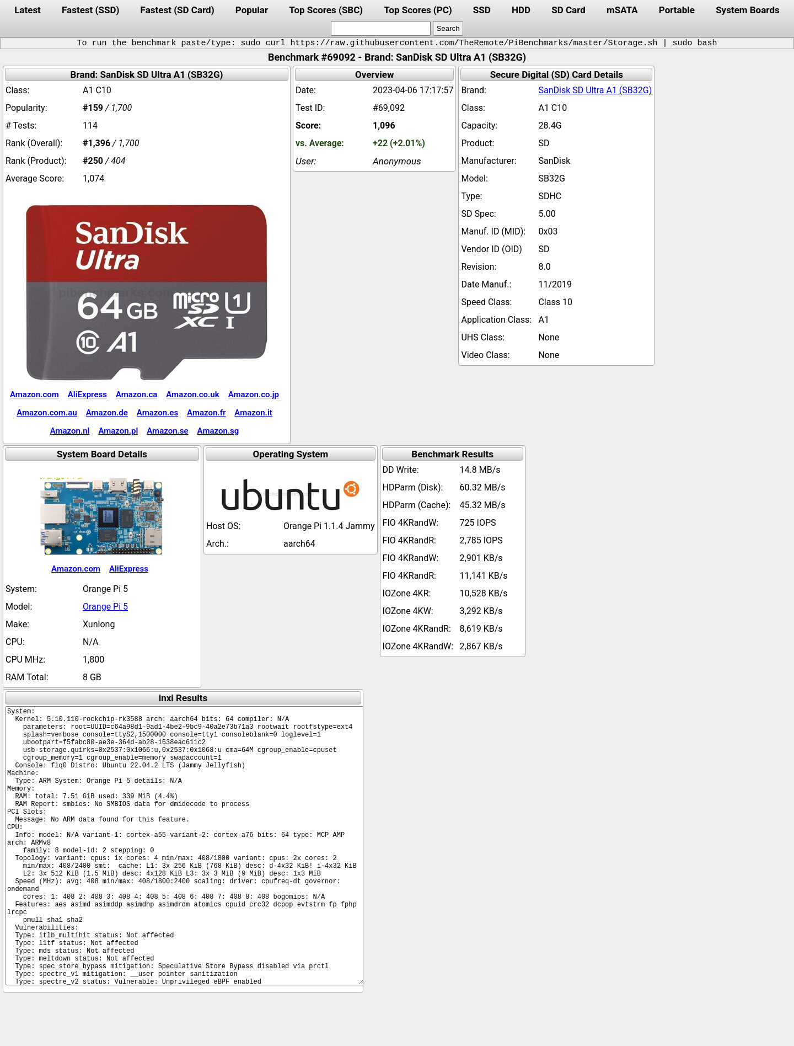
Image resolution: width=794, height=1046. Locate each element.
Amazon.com (34, 394)
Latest (27, 9)
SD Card (568, 9)
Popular (251, 9)
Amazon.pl (118, 431)
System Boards (748, 9)
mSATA (622, 9)
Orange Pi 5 (105, 606)
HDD (521, 9)
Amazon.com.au (47, 413)
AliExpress (87, 394)
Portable (677, 9)
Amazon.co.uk (192, 394)
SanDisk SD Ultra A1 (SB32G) (595, 90)
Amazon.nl (70, 431)
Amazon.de (107, 413)
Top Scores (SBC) (326, 9)
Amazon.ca (136, 394)
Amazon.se (167, 431)
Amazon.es (157, 413)
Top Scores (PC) (418, 9)
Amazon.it (253, 413)
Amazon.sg (218, 431)
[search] (381, 28)
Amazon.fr (206, 413)
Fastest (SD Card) (177, 9)
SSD (482, 9)
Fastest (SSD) (90, 9)
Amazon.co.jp (253, 394)
